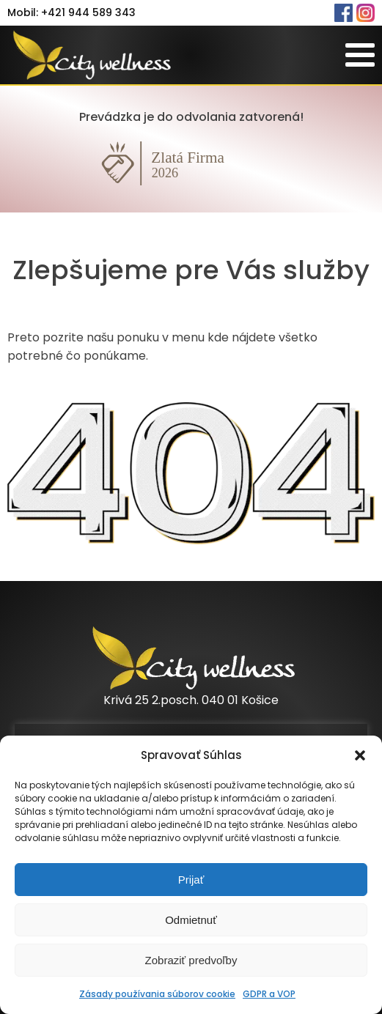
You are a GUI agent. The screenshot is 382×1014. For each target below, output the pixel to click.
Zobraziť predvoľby (191, 960)
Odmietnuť (191, 920)
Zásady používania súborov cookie (157, 994)
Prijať (191, 879)
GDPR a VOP (269, 994)
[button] (360, 755)
